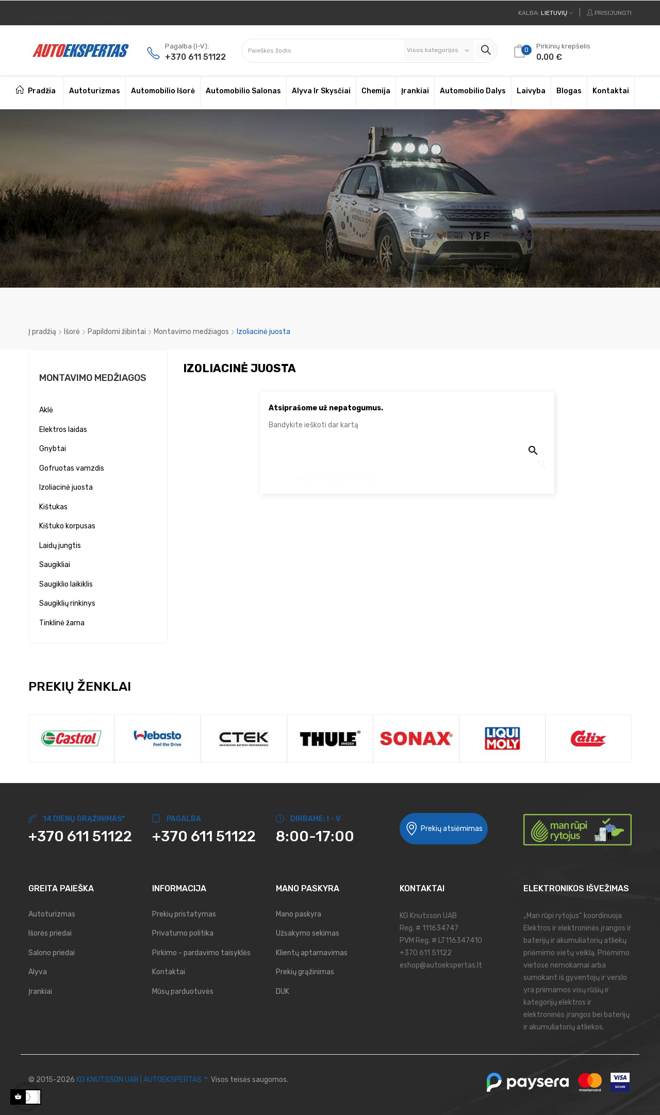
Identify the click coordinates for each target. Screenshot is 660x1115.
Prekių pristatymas (184, 914)
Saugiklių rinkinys (67, 603)
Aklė (46, 410)
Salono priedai (51, 952)
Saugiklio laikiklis (66, 584)
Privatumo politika (182, 933)
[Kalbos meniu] (546, 13)
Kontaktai (168, 972)
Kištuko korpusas (67, 526)
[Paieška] (407, 474)
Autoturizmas (51, 914)
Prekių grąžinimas (305, 972)
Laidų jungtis (60, 545)
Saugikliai (54, 564)
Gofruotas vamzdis (71, 468)
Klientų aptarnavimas (312, 952)
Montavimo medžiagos (92, 378)
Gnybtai (52, 448)
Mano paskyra (298, 914)
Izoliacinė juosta (66, 487)
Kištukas (53, 507)
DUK (282, 991)
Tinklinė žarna (62, 623)
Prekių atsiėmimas (444, 829)
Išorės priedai (50, 933)
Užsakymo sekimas (307, 933)
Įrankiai (40, 991)
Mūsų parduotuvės (182, 991)
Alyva (37, 972)
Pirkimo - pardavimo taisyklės (201, 952)
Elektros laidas (63, 429)
